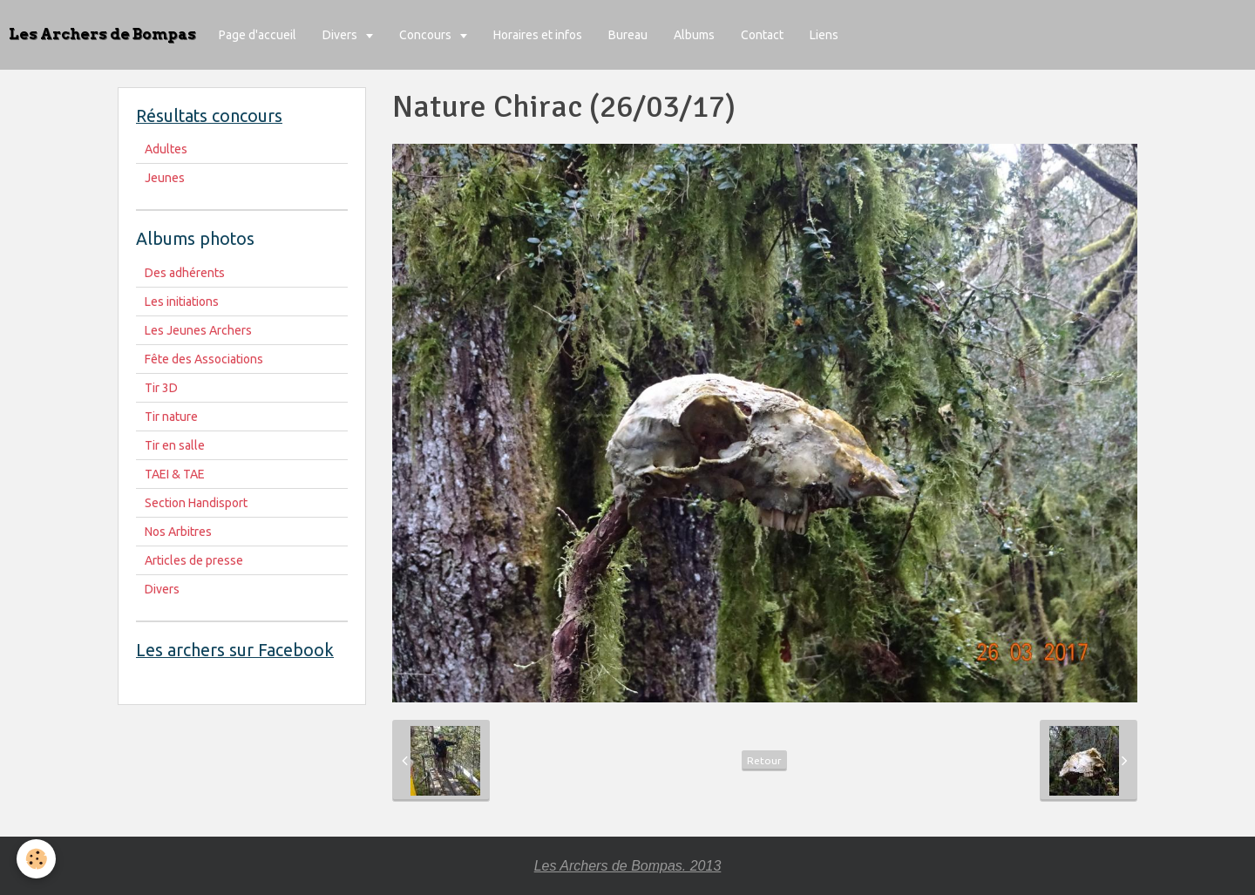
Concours (426, 35)
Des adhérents (185, 273)
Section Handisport (196, 503)
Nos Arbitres (178, 532)
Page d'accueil (257, 35)
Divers (341, 35)
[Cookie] (37, 858)
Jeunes (165, 178)
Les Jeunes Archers (198, 330)
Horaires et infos (537, 35)
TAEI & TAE (175, 474)
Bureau (628, 35)
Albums (694, 35)
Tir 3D (161, 388)
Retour (764, 760)
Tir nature (171, 417)
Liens (824, 35)
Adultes (166, 149)
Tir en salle (175, 445)
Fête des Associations (204, 359)
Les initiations (182, 302)
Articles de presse (194, 560)
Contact (762, 35)
